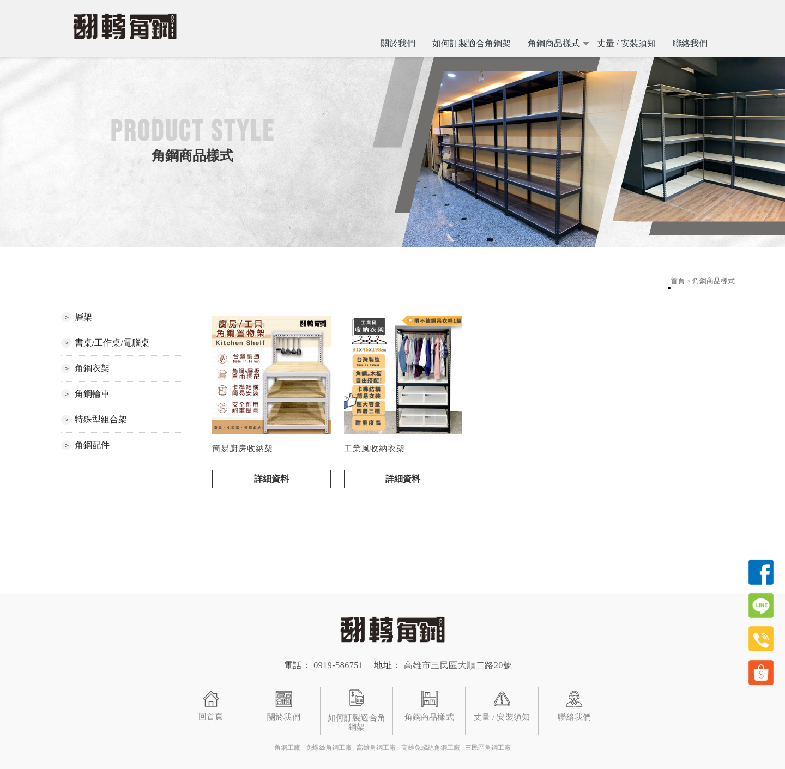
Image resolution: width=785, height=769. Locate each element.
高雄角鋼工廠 (376, 748)
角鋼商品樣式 (554, 43)
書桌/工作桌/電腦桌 (112, 342)
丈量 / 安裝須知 (626, 43)
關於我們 (398, 43)
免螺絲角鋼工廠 (329, 748)
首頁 (678, 281)
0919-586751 (338, 665)
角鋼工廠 (287, 748)
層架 (83, 317)
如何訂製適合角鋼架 (471, 43)
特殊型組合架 (101, 419)
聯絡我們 (690, 43)
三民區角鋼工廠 (488, 748)
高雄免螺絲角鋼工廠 (430, 748)
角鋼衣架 (92, 368)
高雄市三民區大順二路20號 (458, 665)
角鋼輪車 (92, 393)
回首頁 (210, 715)
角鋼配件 (92, 445)
